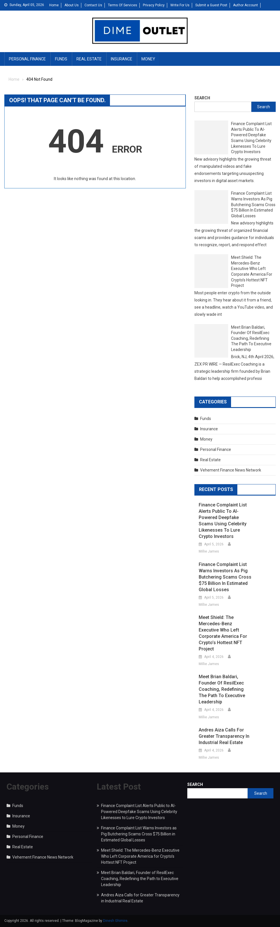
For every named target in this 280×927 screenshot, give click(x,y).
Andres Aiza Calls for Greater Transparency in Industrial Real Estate (224, 736)
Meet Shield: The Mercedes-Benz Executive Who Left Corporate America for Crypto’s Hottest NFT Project (251, 271)
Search (202, 98)
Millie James (209, 551)
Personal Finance (27, 59)
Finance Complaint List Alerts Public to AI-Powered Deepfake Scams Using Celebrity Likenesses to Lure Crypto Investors (251, 137)
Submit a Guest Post (211, 5)
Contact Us (93, 5)
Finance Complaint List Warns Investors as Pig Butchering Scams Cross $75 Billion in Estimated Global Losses (253, 204)
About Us (71, 5)
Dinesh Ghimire (115, 921)
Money (148, 59)
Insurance (121, 59)
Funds (61, 59)
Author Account (245, 5)
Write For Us (180, 5)
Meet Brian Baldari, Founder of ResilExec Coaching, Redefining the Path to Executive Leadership (251, 338)
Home (54, 5)
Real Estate (89, 59)
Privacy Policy (154, 5)
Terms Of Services (122, 5)
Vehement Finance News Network (230, 470)
